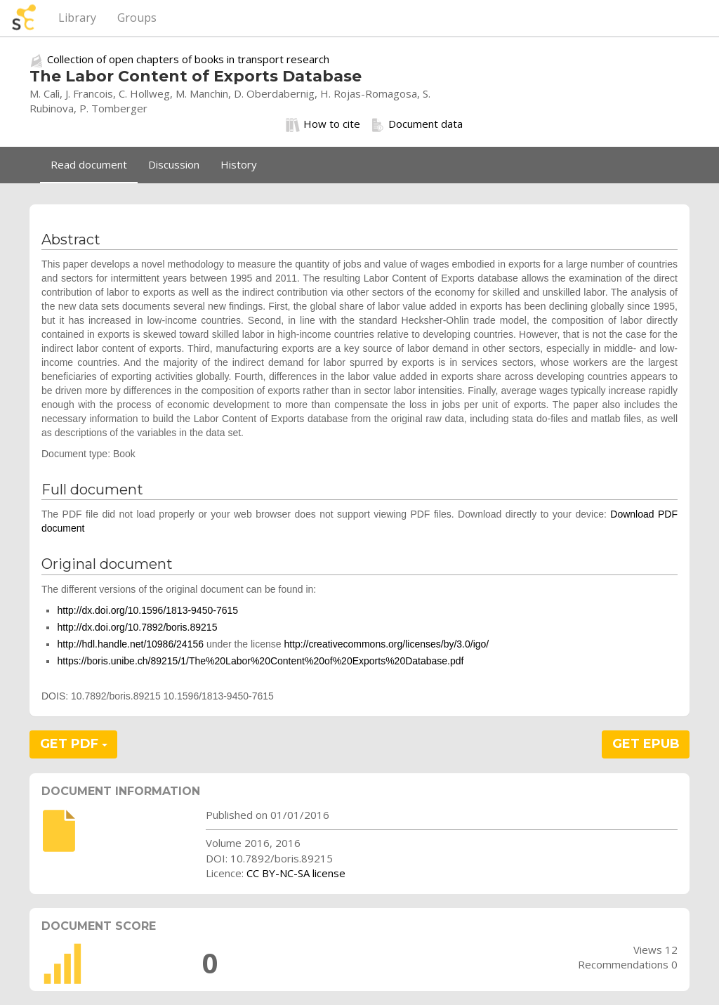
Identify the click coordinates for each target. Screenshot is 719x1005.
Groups (137, 17)
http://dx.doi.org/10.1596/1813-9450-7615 (147, 610)
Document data (417, 124)
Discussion (173, 164)
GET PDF (73, 743)
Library (77, 17)
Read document (89, 164)
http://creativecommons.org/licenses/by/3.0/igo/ (386, 644)
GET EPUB (646, 743)
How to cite (323, 124)
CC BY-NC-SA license (295, 873)
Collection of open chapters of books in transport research (188, 59)
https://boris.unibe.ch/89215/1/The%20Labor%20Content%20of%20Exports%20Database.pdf (260, 660)
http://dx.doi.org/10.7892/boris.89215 (137, 627)
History (238, 164)
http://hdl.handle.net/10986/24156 (130, 644)
